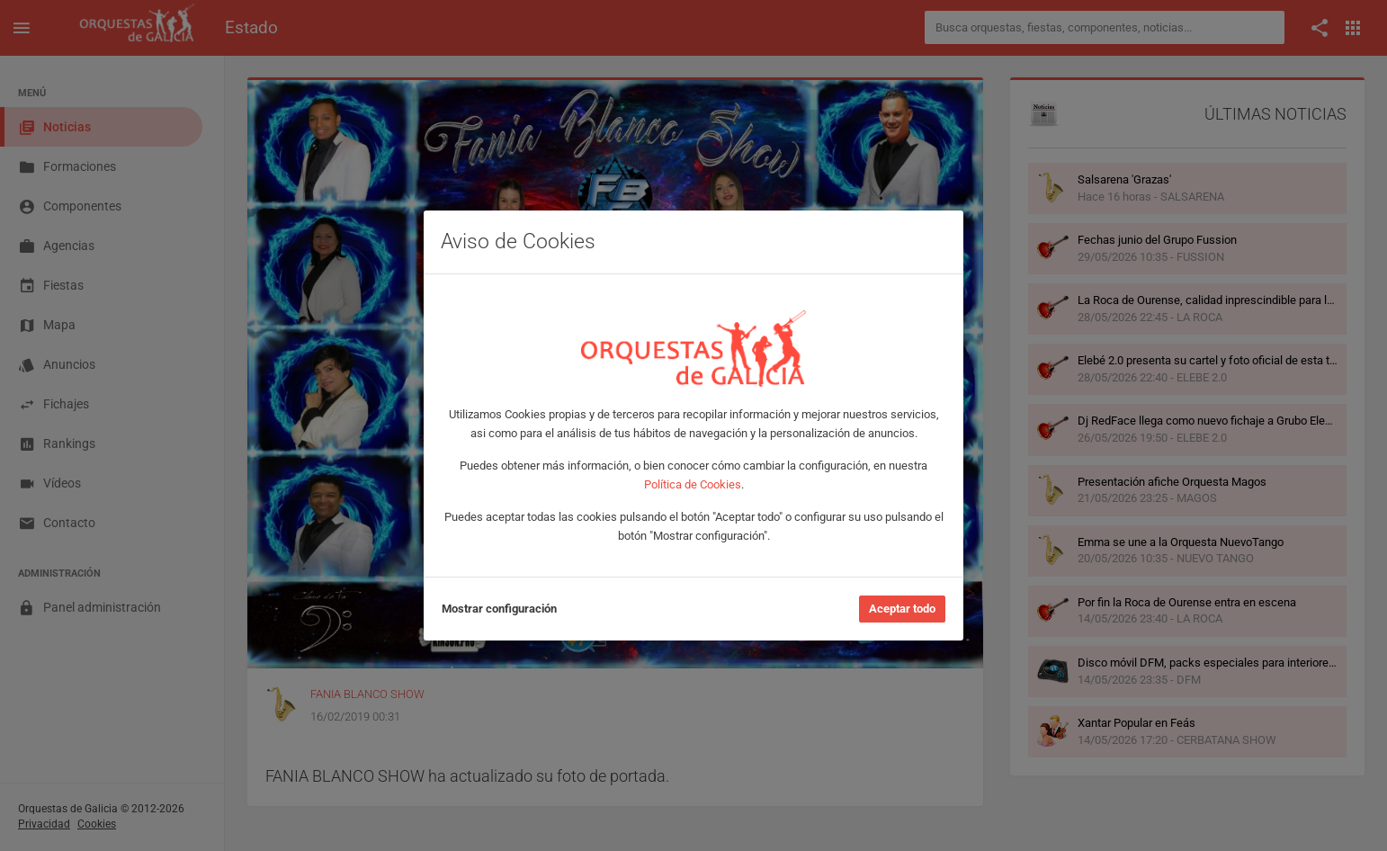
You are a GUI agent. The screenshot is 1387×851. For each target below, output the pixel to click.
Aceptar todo (902, 608)
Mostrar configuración (499, 608)
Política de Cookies (692, 484)
